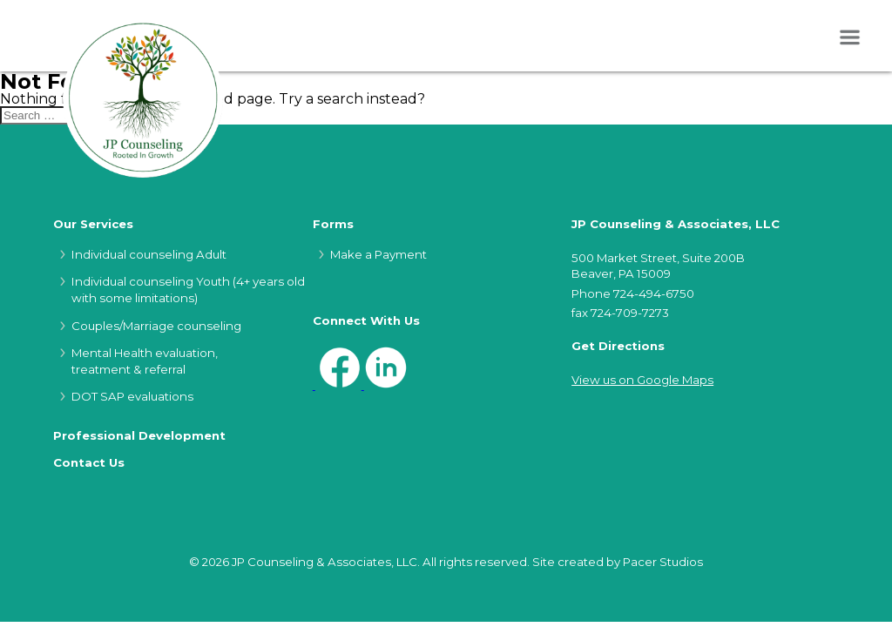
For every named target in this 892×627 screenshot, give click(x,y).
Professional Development (139, 436)
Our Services (93, 224)
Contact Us (89, 463)
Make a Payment (378, 254)
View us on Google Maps (642, 380)
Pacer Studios (663, 562)
